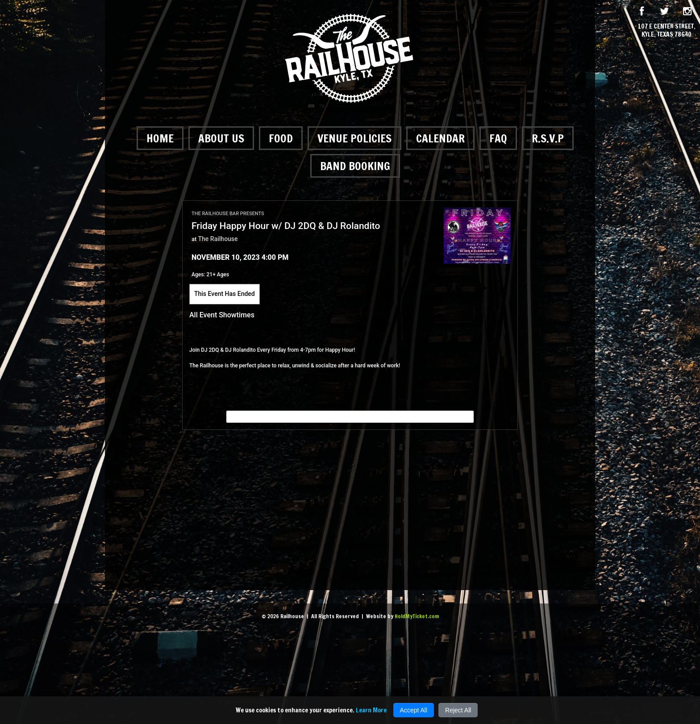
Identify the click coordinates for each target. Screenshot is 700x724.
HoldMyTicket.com (417, 616)
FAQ (498, 138)
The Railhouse (218, 238)
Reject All (458, 710)
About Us (221, 138)
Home (160, 138)
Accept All (413, 710)
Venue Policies (354, 138)
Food (281, 138)
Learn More (371, 710)
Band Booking (355, 166)
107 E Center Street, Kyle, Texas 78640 (667, 30)
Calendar (440, 138)
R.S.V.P (548, 138)
